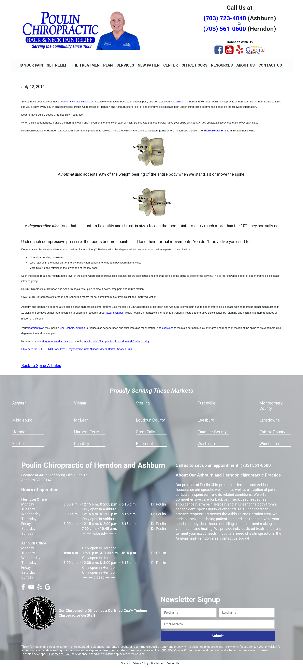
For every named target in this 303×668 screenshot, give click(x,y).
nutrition (80, 329)
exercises (167, 329)
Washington (208, 445)
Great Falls (145, 433)
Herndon (20, 433)
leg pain (175, 103)
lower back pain (115, 314)
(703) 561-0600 (224, 28)
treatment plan (35, 329)
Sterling (143, 404)
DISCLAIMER (168, 652)
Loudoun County (150, 422)
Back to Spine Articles (41, 367)
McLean (81, 422)
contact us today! (234, 540)
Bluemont (144, 445)
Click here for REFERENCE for (76, 350)
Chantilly (81, 445)
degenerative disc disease (75, 103)
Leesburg (206, 422)
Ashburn (19, 404)
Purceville (206, 404)
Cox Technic (67, 329)
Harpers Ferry (86, 433)
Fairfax (18, 445)
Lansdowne (269, 422)
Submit (218, 638)
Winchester (269, 445)
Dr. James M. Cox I (59, 655)
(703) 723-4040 (224, 18)
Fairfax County (272, 433)
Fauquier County (212, 433)
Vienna (80, 404)
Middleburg (22, 422)
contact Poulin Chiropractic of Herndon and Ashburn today (115, 342)
